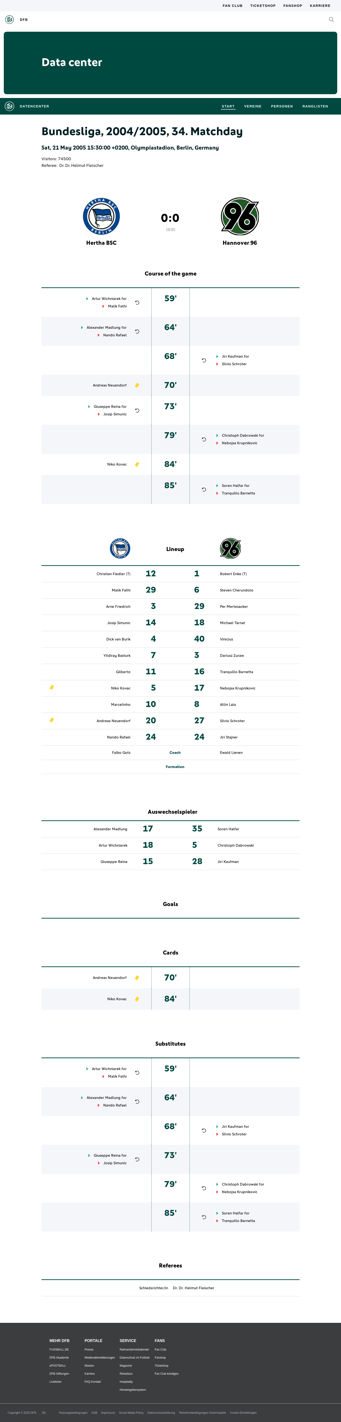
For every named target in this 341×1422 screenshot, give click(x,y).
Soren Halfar (232, 486)
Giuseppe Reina (107, 407)
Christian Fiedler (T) (113, 574)
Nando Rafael (115, 335)
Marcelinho (120, 705)
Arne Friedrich (118, 607)
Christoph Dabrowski (240, 435)
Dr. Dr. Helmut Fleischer (81, 166)
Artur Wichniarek (106, 299)
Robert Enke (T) (233, 574)
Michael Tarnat (232, 623)
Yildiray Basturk (116, 656)
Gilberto (123, 672)
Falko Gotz (121, 753)
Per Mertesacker (234, 607)
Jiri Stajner (229, 737)
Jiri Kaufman (232, 356)
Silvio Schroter (234, 364)
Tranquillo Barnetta (238, 493)
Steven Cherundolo (236, 590)
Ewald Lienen (231, 753)
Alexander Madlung (104, 327)
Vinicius (226, 639)
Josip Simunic (115, 414)
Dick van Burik (118, 639)
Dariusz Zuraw (232, 656)
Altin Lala (228, 705)
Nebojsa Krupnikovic (239, 443)
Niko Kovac (117, 464)
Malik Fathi (117, 306)
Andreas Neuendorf (110, 385)
